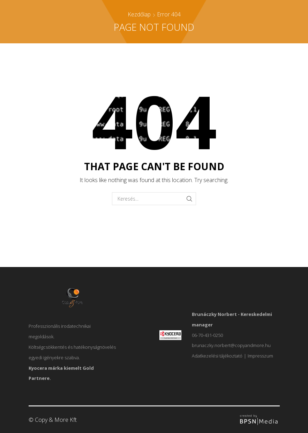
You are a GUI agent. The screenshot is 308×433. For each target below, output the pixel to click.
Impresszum (260, 356)
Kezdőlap (139, 14)
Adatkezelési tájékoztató (217, 356)
